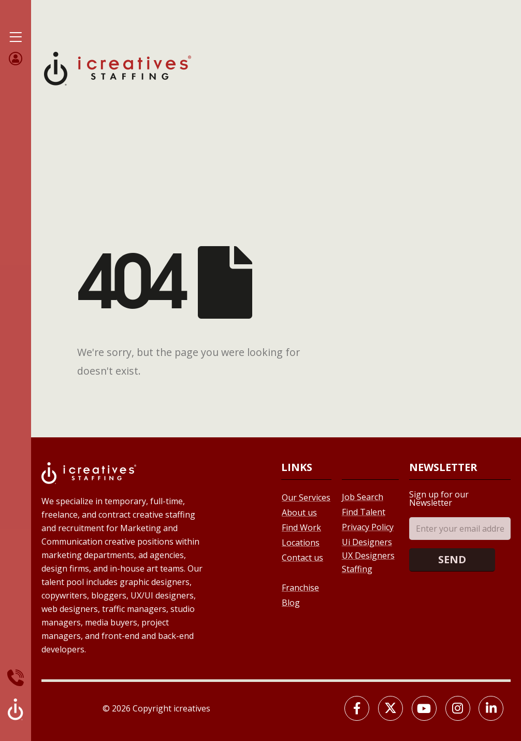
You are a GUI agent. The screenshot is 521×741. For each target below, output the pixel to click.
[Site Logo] (117, 68)
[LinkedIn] (491, 708)
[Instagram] (457, 708)
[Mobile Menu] (15, 37)
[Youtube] (424, 708)
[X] (390, 708)
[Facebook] (356, 708)
